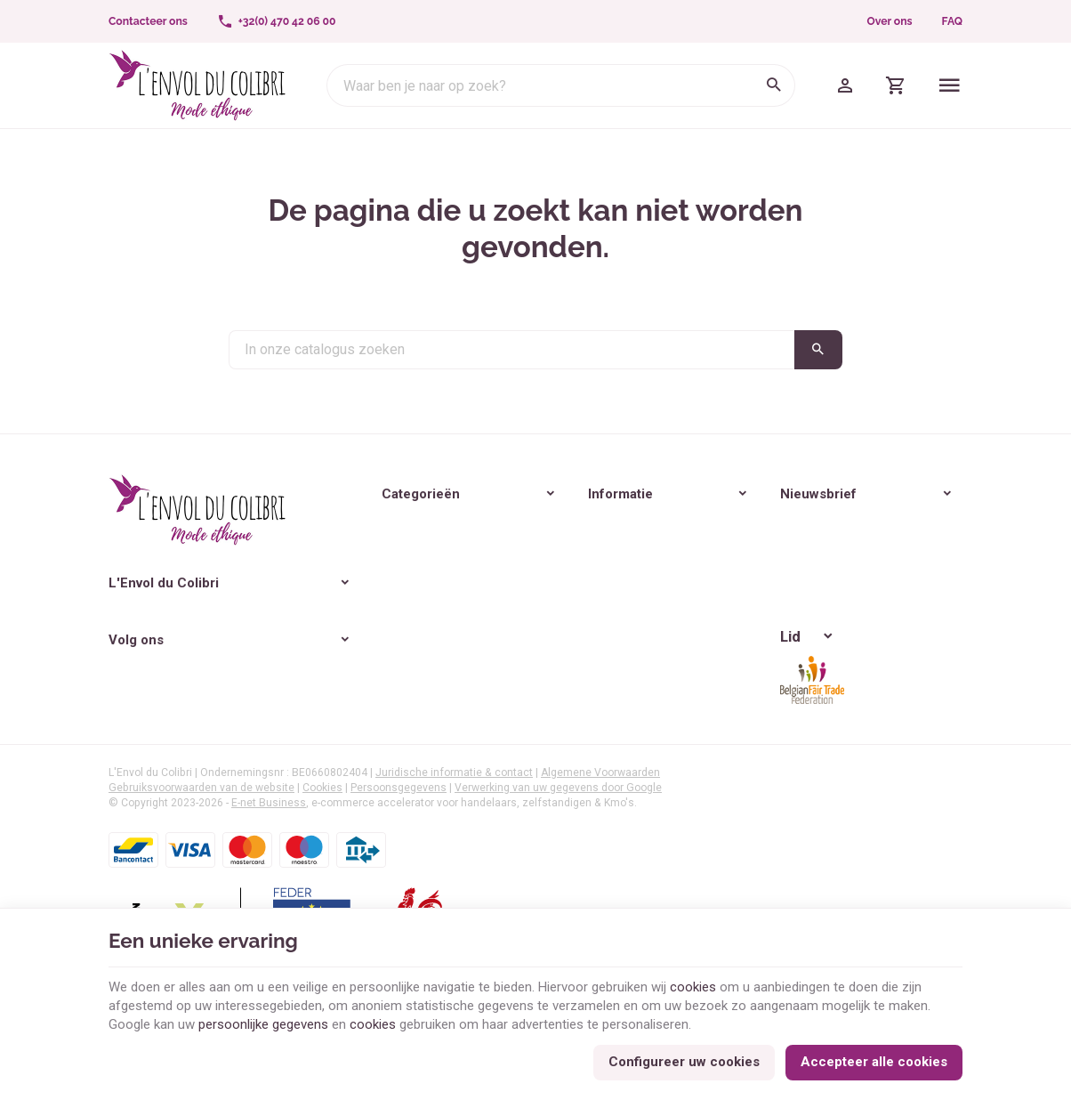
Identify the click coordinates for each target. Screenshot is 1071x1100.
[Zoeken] (774, 85)
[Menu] (950, 85)
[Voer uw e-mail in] (770, 572)
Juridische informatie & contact (454, 831)
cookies (693, 987)
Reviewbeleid (492, 650)
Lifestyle (332, 571)
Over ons (890, 21)
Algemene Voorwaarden (600, 831)
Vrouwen (333, 521)
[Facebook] (125, 708)
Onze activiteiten (502, 572)
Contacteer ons (499, 726)
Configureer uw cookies (684, 1062)
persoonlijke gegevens (263, 1024)
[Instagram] (164, 708)
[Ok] (941, 572)
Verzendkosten (498, 624)
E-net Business (268, 861)
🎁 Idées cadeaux (357, 596)
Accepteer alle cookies (874, 1062)
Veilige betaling (497, 598)
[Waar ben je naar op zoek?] (560, 85)
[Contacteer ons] (148, 21)
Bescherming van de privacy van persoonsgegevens (708, 637)
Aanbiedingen (494, 674)
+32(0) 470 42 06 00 (200, 640)
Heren (325, 546)
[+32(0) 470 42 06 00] (276, 21)
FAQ (952, 21)
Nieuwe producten (506, 700)
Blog (321, 621)
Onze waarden (496, 547)
